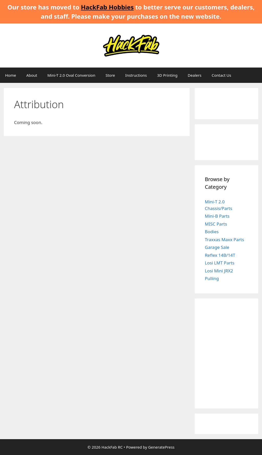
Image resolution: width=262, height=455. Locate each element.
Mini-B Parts (217, 216)
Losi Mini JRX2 (219, 271)
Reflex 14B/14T (220, 255)
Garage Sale (217, 247)
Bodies (212, 232)
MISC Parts (216, 224)
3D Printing (167, 75)
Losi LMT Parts (219, 263)
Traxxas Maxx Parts (224, 239)
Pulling (212, 278)
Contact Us (221, 75)
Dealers (195, 75)
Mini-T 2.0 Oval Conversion (71, 75)
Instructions (136, 75)
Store (110, 75)
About (31, 75)
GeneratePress (161, 447)
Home (10, 75)
